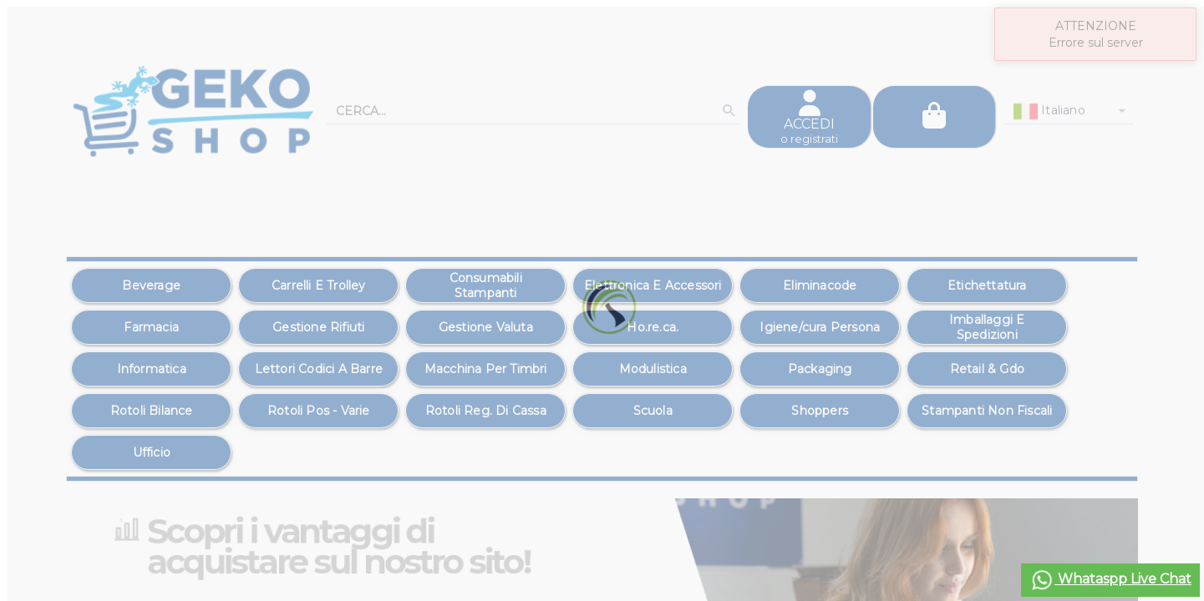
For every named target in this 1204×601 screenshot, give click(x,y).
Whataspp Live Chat (1110, 580)
